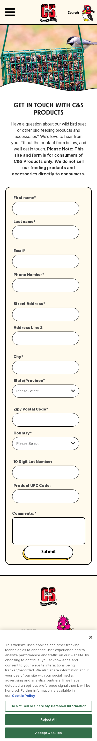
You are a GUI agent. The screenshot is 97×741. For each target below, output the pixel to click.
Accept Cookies (48, 733)
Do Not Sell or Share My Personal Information (49, 706)
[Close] (90, 637)
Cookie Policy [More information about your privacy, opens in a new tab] (23, 695)
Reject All (48, 719)
